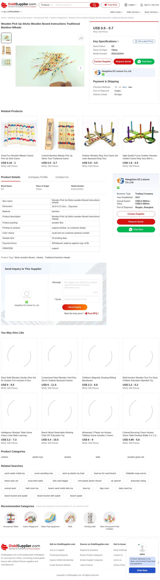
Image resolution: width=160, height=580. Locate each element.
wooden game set (135, 457)
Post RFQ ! (92, 313)
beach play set (11, 481)
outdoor (4, 457)
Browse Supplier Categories (91, 560)
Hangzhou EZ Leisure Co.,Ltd (116, 71)
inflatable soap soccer (136, 473)
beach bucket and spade (16, 496)
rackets (67, 457)
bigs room (104, 488)
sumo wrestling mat (44, 473)
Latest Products (86, 565)
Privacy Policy (119, 565)
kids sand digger (60, 481)
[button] (80, 68)
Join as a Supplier (57, 550)
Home (3, 18)
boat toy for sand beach (105, 473)
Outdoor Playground (58, 18)
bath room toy (32, 488)
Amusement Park (41, 18)
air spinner (116, 481)
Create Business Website (60, 565)
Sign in (147, 5)
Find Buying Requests (59, 555)
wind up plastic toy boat (73, 473)
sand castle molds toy (15, 473)
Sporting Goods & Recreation (20, 18)
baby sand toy (125, 488)
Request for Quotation (89, 550)
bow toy (86, 488)
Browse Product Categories (91, 555)
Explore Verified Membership (61, 560)
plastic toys (38, 457)
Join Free (155, 5)
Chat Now (142, 570)
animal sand (10, 488)
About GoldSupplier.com (124, 550)
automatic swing (138, 481)
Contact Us (118, 555)
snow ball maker (35, 481)
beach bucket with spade (48, 496)
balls (98, 457)
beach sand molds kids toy (60, 488)
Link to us (118, 560)
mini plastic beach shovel (89, 481)
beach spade (76, 496)
